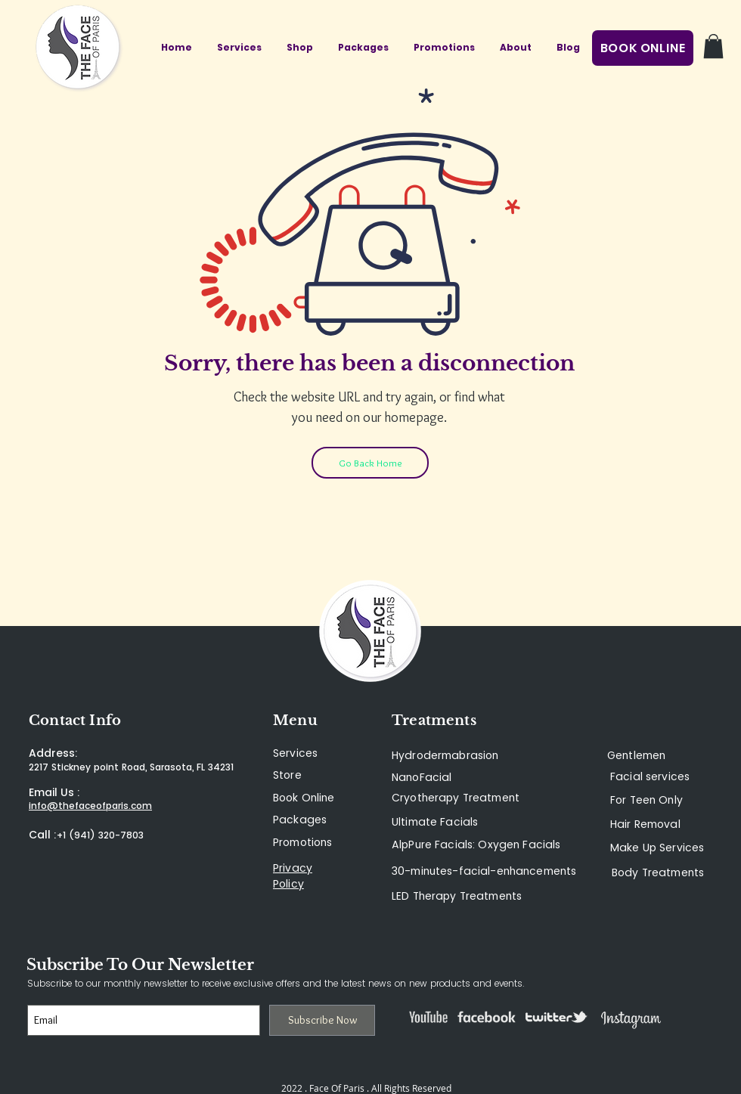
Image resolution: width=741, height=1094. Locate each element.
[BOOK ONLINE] (642, 48)
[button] (713, 46)
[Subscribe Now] (322, 1020)
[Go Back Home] (370, 463)
